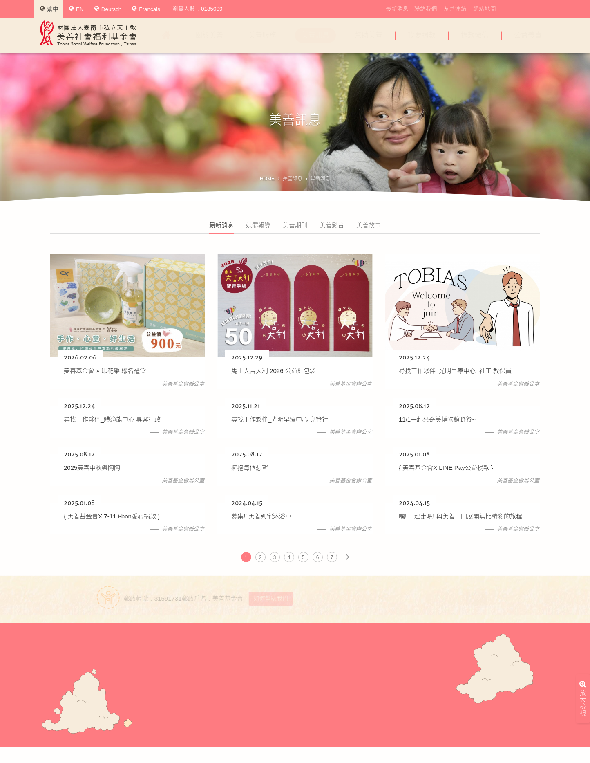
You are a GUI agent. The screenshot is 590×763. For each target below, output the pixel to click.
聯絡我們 (425, 9)
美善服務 (262, 35)
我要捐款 (422, 35)
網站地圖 (484, 9)
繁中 (49, 9)
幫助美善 (368, 35)
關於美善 (209, 35)
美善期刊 (295, 225)
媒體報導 (258, 225)
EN (76, 9)
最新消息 (397, 9)
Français (146, 9)
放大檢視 (583, 632)
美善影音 (332, 225)
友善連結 (455, 9)
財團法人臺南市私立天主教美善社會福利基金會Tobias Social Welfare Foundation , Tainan (88, 33)
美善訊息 (315, 35)
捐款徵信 (475, 35)
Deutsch (108, 9)
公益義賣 (528, 35)
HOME (267, 179)
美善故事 (368, 225)
